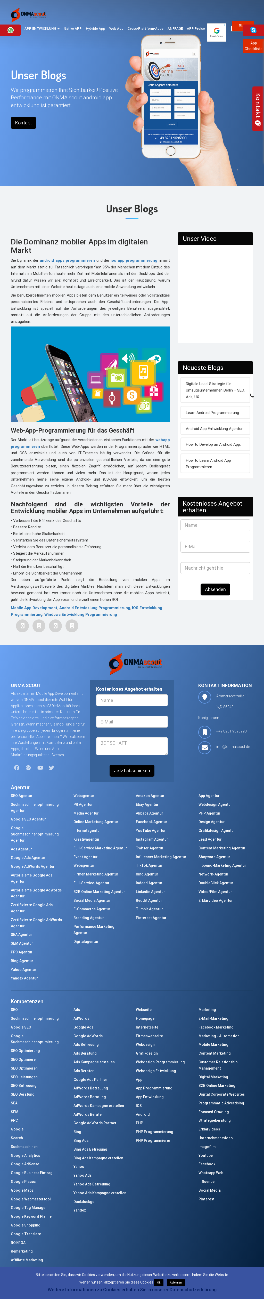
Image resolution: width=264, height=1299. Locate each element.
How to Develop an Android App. (213, 444)
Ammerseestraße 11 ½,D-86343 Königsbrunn (223, 707)
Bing (77, 1131)
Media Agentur (86, 813)
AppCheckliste (253, 46)
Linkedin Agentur (150, 891)
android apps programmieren (66, 260)
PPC (14, 1120)
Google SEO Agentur (28, 819)
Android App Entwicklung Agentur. (214, 428)
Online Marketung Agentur (95, 821)
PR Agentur (83, 804)
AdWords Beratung (89, 1097)
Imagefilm (207, 1146)
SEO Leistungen (24, 1077)
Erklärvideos (209, 1129)
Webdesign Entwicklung (156, 1071)
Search (17, 1138)
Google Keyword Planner (32, 1216)
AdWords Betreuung (90, 1088)
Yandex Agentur (24, 978)
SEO (14, 1009)
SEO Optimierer (24, 1059)
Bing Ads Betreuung (90, 1149)
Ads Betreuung (86, 1044)
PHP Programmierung (154, 1131)
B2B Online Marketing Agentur (99, 891)
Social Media (210, 1190)
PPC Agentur (21, 952)
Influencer (207, 1181)
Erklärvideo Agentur (216, 900)
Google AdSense (25, 1164)
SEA (14, 1103)
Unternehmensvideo (216, 1138)
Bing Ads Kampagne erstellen (98, 1158)
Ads (76, 1009)
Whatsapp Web (211, 1172)
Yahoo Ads (82, 1175)
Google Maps (22, 1190)
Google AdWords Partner (95, 1123)
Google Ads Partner (90, 1079)
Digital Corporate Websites (222, 1094)
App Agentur (209, 795)
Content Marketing (215, 1053)
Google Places (23, 1181)
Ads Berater (83, 1071)
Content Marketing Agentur (222, 848)
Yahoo (78, 1166)
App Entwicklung (150, 1097)
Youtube (206, 1155)
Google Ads (83, 1027)
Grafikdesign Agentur (217, 830)
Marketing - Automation (219, 1036)
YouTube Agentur (151, 830)
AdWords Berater (88, 1114)
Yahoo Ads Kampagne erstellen (99, 1193)
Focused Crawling (214, 1112)
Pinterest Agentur (151, 917)
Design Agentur (212, 821)
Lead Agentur (210, 839)
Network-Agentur (213, 874)
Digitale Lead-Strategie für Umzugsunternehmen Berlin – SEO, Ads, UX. (215, 390)
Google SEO (21, 1027)
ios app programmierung (133, 260)
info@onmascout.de (233, 746)
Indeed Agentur (149, 883)
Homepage (145, 1018)
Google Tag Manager (29, 1207)
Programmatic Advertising (221, 1103)
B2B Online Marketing (217, 1085)
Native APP (73, 28)
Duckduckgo (84, 1201)
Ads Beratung (85, 1053)
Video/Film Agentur (215, 891)
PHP (139, 1123)
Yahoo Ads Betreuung (91, 1184)
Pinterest (206, 1199)
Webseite (144, 1009)
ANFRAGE (175, 28)
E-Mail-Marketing (213, 1018)
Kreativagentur (86, 839)
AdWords (81, 1018)
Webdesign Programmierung (160, 1062)
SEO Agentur (21, 795)
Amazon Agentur (150, 795)
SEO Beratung (23, 1094)
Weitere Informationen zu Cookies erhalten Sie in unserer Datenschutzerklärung (132, 1290)
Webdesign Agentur (215, 804)
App (139, 1079)
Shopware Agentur (214, 857)
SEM (14, 1112)
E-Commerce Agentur (91, 909)
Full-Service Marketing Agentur (100, 848)
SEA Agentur (21, 934)
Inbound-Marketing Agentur (222, 865)
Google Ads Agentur (28, 857)
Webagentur (83, 795)
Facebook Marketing (216, 1027)
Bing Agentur (22, 961)
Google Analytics (25, 1155)
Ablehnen (176, 1282)
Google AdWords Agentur (33, 866)
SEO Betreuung (24, 1085)
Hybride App (95, 28)
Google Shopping (25, 1225)
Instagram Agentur (152, 839)
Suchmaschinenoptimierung (35, 1018)
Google (17, 1129)
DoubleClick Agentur (216, 883)
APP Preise (196, 28)
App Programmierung (154, 1088)
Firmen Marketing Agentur (95, 874)
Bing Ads (80, 1140)
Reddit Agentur (149, 900)
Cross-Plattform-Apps (145, 28)
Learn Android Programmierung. (213, 412)
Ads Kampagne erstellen (94, 1062)
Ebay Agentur (147, 804)
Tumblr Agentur (149, 909)
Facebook (207, 1164)
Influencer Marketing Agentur (161, 857)
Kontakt (23, 123)
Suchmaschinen (24, 1146)
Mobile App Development (34, 607)
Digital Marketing (213, 1077)
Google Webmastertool (31, 1199)
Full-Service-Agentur (91, 883)
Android (143, 1114)
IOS (139, 1105)
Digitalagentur (85, 941)
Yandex (79, 1210)
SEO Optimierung (25, 1050)
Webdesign (145, 1044)
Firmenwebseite (149, 1036)
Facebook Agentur (151, 821)
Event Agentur (85, 857)
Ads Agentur (21, 849)
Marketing (207, 1009)
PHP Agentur (209, 813)
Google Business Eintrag (32, 1172)
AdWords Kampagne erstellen (98, 1105)
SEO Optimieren (24, 1068)
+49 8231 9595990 (231, 731)
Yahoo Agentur (23, 969)
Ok (158, 1282)
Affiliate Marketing (27, 1260)
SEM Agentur (22, 943)
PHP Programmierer (153, 1140)
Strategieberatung (215, 1120)
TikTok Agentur (149, 865)
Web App (116, 28)
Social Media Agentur (91, 900)
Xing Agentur (147, 874)
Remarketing (22, 1251)
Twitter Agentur (149, 848)
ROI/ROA (18, 1242)
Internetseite (147, 1027)
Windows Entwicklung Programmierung (80, 614)
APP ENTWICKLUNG (42, 28)
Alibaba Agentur (149, 813)
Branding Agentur (88, 917)
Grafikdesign (147, 1053)
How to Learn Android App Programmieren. (208, 463)
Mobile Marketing (213, 1044)
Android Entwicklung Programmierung (94, 607)
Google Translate (26, 1234)
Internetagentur (87, 830)
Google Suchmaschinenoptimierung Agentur (35, 834)
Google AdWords (88, 1036)
